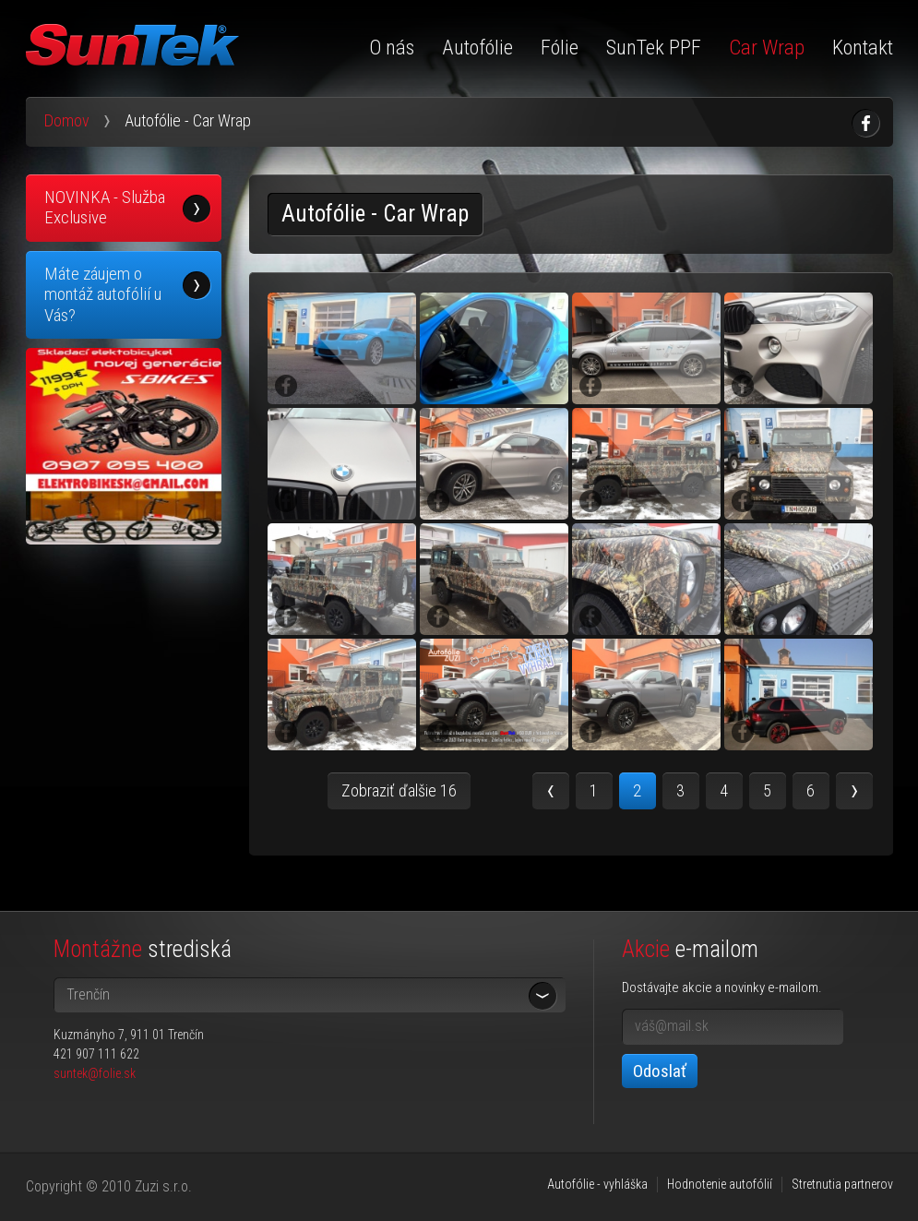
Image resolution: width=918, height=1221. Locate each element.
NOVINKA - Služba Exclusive (104, 207)
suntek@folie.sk (95, 1073)
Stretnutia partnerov (842, 1184)
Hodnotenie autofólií (719, 1184)
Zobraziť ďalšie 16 (399, 790)
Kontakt (862, 47)
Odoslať (659, 1071)
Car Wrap (767, 47)
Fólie (559, 47)
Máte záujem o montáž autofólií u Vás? (102, 294)
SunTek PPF (653, 47)
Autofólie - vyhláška (597, 1184)
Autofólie (477, 47)
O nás (391, 47)
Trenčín (88, 994)
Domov (66, 120)
